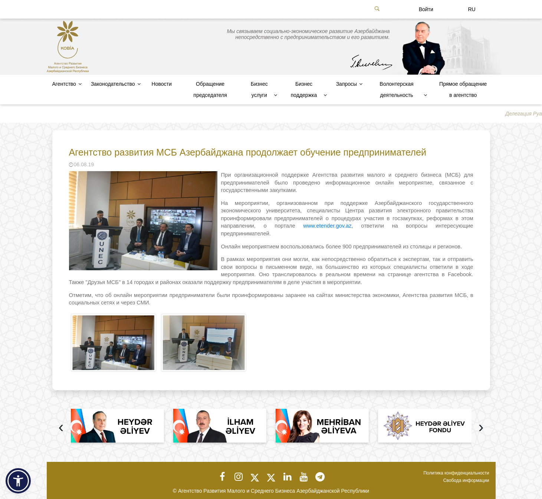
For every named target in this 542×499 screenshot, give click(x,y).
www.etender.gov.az (327, 226)
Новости (162, 84)
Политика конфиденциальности (456, 473)
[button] (18, 481)
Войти (426, 9)
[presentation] (61, 428)
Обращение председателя (210, 89)
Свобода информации (466, 480)
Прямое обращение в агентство (463, 89)
